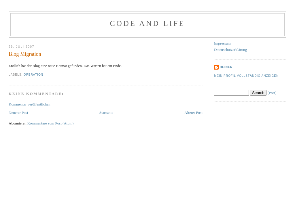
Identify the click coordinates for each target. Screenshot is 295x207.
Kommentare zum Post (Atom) (50, 123)
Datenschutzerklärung (230, 49)
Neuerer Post (18, 112)
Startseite (106, 112)
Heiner (226, 67)
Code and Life (147, 23)
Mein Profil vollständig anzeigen (246, 75)
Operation (33, 74)
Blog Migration (25, 54)
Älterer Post (193, 112)
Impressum (222, 43)
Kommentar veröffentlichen (29, 104)
